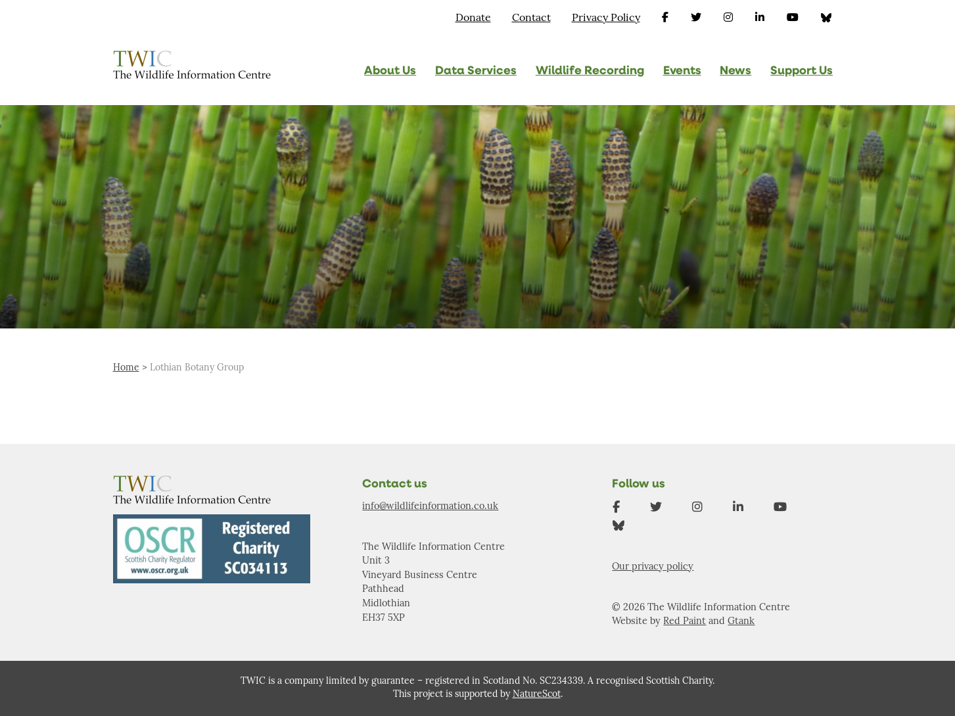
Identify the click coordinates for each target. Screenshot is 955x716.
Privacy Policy (606, 18)
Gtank (741, 622)
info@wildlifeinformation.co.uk (430, 507)
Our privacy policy (652, 567)
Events (682, 71)
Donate (473, 18)
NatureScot (537, 695)
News (735, 71)
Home (126, 368)
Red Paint (684, 622)
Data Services (476, 71)
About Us (390, 71)
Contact (531, 18)
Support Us (801, 71)
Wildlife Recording (590, 71)
